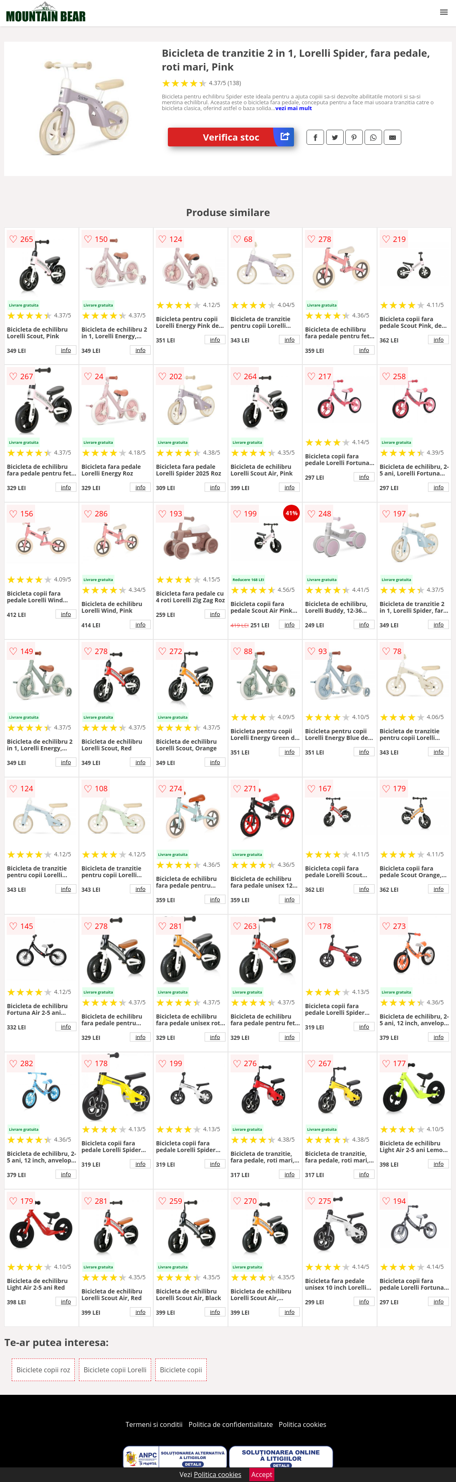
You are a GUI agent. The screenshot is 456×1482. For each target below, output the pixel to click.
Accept (261, 1474)
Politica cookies (303, 1424)
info (66, 350)
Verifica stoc (248, 137)
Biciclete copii (181, 1369)
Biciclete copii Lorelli (115, 1369)
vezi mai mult (294, 108)
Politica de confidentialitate (231, 1424)
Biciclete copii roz (43, 1369)
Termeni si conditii (154, 1424)
